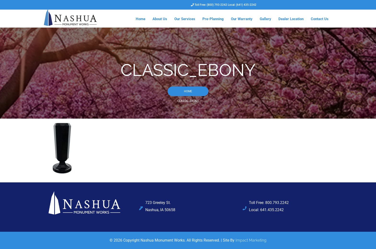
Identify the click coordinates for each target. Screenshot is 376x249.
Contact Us (320, 19)
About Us (160, 19)
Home (140, 19)
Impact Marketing (250, 240)
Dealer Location (291, 19)
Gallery (265, 19)
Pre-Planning (213, 19)
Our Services (184, 19)
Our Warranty (242, 19)
